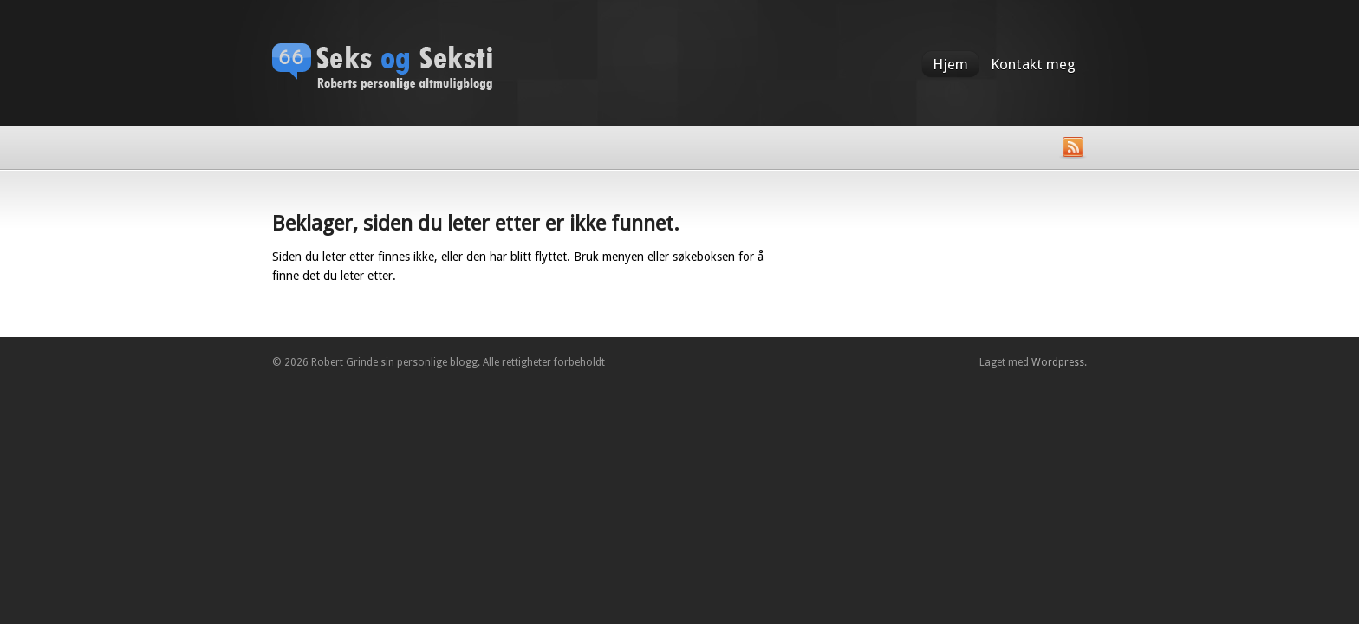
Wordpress (1057, 362)
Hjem (950, 64)
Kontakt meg (1033, 64)
